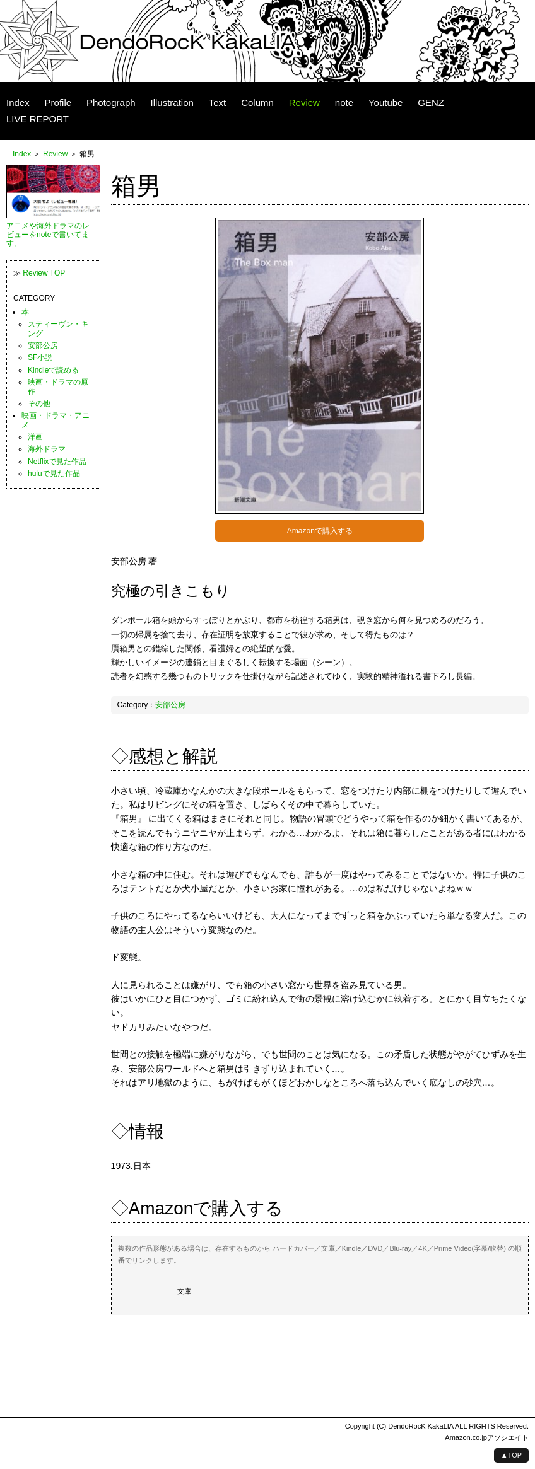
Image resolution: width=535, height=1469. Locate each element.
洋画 (35, 437)
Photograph (111, 102)
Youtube (385, 102)
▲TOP (511, 1455)
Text (217, 102)
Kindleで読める (53, 370)
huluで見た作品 (54, 473)
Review (304, 102)
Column (257, 102)
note (344, 102)
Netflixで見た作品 (57, 461)
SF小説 (40, 357)
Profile (58, 102)
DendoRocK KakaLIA (420, 1426)
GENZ (431, 102)
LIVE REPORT (37, 118)
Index (18, 102)
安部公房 (170, 704)
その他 (39, 403)
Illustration (171, 102)
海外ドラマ (47, 448)
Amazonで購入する (320, 530)
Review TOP (44, 273)
